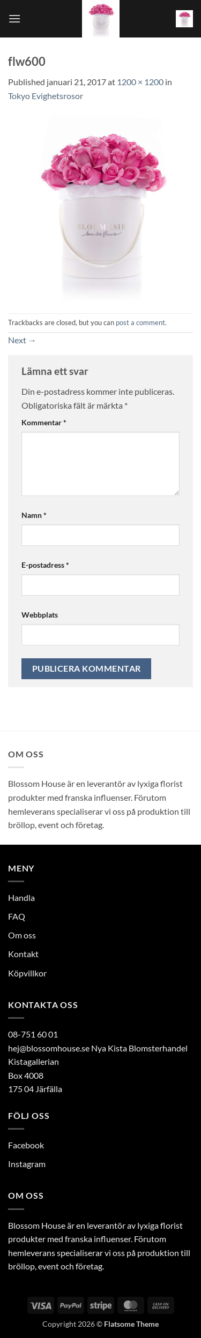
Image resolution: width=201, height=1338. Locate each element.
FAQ (16, 916)
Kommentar (43, 422)
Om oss (22, 935)
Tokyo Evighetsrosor (45, 96)
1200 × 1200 (140, 82)
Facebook (26, 1145)
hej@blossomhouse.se (49, 1048)
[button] (14, 18)
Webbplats (39, 614)
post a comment (140, 322)
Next (22, 340)
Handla (21, 897)
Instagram (27, 1164)
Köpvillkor (27, 973)
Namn (34, 515)
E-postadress (45, 564)
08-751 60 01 (33, 1034)
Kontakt (23, 954)
